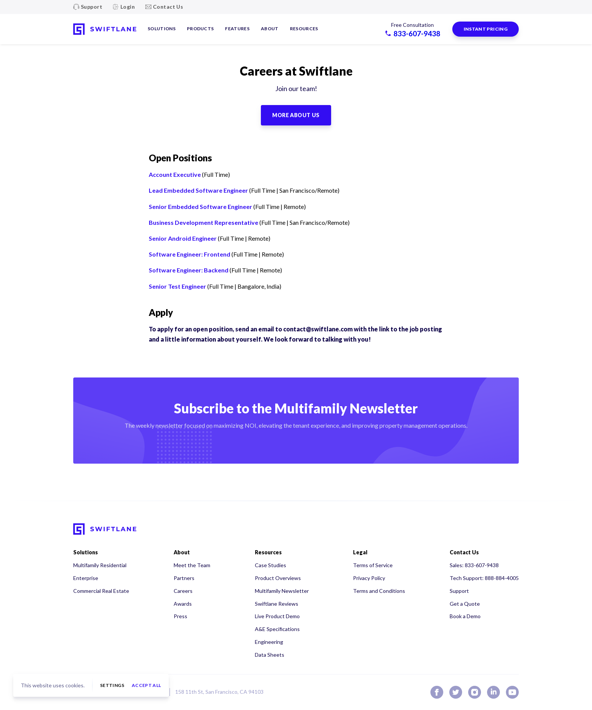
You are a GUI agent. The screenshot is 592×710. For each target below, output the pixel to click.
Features (237, 28)
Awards (183, 603)
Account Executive (175, 174)
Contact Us (168, 6)
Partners (184, 578)
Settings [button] (112, 685)
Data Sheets (269, 654)
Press (180, 616)
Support (91, 6)
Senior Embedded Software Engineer (200, 206)
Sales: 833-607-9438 (474, 565)
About (270, 28)
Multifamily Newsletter (282, 591)
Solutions (162, 28)
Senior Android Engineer (183, 238)
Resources (304, 28)
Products (200, 28)
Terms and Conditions (379, 591)
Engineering (269, 642)
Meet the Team (192, 565)
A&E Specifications (277, 629)
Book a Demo (465, 616)
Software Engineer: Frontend (189, 254)
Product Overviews (278, 578)
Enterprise (85, 578)
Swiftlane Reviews (276, 603)
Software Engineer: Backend (188, 270)
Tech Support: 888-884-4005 (484, 578)
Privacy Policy (369, 578)
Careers (183, 591)
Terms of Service (373, 565)
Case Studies (270, 565)
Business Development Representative (203, 222)
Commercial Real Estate (101, 591)
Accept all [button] (146, 685)
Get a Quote (465, 603)
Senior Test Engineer (177, 286)
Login (127, 6)
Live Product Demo (277, 616)
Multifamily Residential (99, 565)
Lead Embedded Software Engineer (198, 190)
